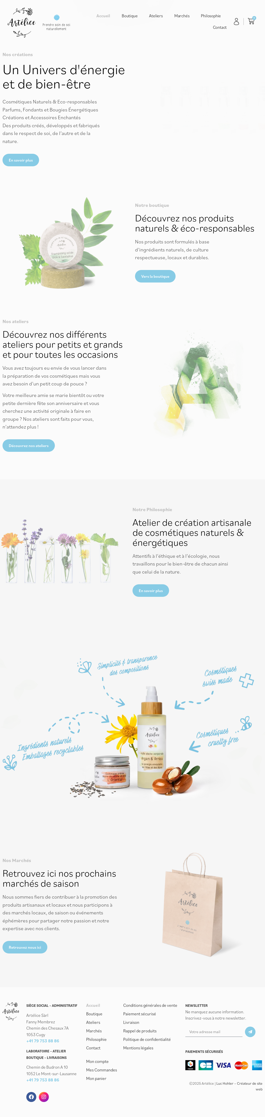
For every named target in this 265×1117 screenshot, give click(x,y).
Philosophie (211, 16)
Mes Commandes (101, 1070)
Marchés (182, 16)
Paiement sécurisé (139, 1014)
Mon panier (96, 1078)
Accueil (103, 16)
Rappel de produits (140, 1031)
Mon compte (97, 1061)
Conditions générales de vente (150, 1005)
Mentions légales (138, 1048)
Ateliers (156, 16)
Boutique (130, 16)
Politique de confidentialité (147, 1039)
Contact (220, 27)
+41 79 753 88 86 (42, 1041)
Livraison (131, 1022)
